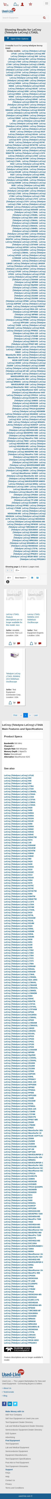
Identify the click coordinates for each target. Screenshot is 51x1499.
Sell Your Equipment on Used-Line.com (22, 1418)
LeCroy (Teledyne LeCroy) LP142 (19, 775)
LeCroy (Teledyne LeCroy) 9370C (19, 886)
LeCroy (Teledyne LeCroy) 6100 (24, 188)
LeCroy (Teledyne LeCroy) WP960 (19, 1087)
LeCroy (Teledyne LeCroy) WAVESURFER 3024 (25, 1155)
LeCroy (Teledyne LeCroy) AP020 (19, 1020)
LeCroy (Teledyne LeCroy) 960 (17, 859)
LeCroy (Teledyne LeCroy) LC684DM (20, 993)
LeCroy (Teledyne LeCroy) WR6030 (20, 1321)
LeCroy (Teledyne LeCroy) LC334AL (20, 1058)
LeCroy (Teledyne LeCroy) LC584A (19, 802)
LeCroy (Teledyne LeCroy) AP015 (19, 1036)
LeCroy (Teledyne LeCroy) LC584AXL (21, 1025)
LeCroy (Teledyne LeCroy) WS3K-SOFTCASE (24, 1136)
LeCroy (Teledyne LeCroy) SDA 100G (20, 980)
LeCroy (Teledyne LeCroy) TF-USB (19, 1281)
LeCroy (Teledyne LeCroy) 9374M (19, 907)
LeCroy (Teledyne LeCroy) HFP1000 (20, 1095)
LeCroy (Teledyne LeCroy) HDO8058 (29, 411)
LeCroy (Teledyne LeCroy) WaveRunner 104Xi (24, 1270)
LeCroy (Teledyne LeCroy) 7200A (23, 468)
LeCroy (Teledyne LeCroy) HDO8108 (20, 1181)
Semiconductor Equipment (16, 1451)
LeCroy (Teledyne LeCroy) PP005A (22, 331)
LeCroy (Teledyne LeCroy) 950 (31, 54)
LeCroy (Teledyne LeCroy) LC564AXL (21, 988)
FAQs (7, 1473)
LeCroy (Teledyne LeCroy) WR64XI (19, 1319)
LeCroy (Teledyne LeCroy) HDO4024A (28, 519)
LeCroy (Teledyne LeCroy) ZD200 (19, 1122)
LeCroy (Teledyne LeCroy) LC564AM (20, 985)
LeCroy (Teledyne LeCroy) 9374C (30, 142)
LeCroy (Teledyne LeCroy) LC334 (19, 797)
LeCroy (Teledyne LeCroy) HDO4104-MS (22, 1211)
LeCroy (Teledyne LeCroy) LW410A (20, 1335)
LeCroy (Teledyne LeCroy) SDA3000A (21, 1313)
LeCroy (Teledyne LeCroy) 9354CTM (20, 837)
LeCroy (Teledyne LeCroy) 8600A (19, 1251)
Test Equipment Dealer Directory (19, 1422)
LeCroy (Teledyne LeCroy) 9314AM (19, 1101)
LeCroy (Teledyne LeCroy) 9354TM (19, 1001)
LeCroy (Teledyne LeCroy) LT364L (19, 974)
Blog (4, 1396)
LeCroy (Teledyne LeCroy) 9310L (30, 328)
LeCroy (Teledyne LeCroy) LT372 (23, 199)
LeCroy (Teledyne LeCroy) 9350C (19, 829)
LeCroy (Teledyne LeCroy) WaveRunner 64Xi (24, 1171)
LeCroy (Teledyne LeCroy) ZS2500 (19, 1141)
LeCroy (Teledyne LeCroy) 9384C (19, 856)
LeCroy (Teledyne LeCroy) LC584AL (20, 1017)
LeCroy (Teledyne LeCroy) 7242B (19, 1098)
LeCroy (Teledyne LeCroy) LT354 (30, 196)
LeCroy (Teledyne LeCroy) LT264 (19, 953)
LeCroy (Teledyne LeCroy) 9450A (19, 813)
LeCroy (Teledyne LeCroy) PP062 (19, 1286)
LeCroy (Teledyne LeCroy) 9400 (18, 1200)
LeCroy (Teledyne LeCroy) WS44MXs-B (21, 1327)
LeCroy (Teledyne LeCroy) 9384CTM (20, 899)
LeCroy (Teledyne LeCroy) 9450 (18, 810)
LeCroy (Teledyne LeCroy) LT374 (19, 961)
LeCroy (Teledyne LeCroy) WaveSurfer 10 (22, 1133)
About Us (6, 1388)
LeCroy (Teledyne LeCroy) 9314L (19, 921)
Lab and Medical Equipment (17, 1447)
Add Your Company (13, 1415)
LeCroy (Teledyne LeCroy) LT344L (19, 910)
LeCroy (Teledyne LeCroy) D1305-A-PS (21, 1300)
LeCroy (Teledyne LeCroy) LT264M (19, 1111)
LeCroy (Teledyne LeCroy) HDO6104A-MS (22, 1294)
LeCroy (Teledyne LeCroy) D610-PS (20, 1238)
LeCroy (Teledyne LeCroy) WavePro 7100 (22, 1235)
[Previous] (21, 715)
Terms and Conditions (14, 1488)
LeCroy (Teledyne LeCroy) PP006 (19, 1093)
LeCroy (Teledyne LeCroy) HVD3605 (20, 1184)
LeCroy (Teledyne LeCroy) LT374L (19, 1332)
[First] (15, 715)
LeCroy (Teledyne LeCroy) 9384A (19, 853)
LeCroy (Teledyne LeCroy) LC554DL (20, 977)
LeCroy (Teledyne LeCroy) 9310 (18, 869)
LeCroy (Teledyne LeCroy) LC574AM (20, 1009)
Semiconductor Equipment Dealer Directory (23, 1430)
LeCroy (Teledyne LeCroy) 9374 (18, 840)
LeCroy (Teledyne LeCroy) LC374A (19, 800)
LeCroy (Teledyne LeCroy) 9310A (30, 86)
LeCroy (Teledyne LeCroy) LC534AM (20, 1050)
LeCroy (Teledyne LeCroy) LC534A (22, 67)
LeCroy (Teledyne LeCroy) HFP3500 (20, 1085)
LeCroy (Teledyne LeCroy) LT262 (19, 950)
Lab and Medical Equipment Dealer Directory (24, 1426)
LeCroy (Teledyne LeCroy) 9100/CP (22, 425)
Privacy (8, 1484)
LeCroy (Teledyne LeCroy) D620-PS (20, 1117)
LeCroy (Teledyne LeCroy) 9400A (19, 816)
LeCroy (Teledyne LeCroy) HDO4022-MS (22, 1241)
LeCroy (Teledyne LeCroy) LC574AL (22, 242)
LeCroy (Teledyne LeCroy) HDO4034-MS (22, 1227)
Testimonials (8, 1392)
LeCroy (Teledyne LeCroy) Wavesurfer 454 (23, 1157)
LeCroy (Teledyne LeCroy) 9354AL (29, 207)
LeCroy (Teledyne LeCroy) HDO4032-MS (22, 1259)
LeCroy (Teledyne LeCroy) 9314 (31, 132)
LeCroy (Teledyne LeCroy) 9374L (30, 164)
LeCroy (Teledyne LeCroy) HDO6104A (21, 1278)
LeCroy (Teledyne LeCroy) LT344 (19, 789)
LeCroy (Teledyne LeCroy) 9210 (18, 1198)
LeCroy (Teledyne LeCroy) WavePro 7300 (22, 1219)
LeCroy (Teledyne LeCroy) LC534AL (20, 1060)
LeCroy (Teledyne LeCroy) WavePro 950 (22, 1273)
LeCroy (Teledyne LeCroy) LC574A (29, 239)
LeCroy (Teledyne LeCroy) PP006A (19, 1090)
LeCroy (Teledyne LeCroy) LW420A (29, 263)
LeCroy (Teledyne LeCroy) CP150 (30, 274)
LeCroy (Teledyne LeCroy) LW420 (19, 1028)
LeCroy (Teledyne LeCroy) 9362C (19, 1128)
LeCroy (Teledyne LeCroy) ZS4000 (29, 366)
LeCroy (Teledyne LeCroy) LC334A (29, 75)
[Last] (35, 715)
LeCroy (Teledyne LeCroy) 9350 (18, 824)
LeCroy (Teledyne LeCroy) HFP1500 (20, 1208)
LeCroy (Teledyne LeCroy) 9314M (19, 923)
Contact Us (10, 1480)
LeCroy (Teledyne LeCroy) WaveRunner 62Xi (24, 1168)
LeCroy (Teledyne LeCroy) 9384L (19, 1077)
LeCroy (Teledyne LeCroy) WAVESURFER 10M (25, 1163)
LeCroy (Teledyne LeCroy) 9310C (19, 872)
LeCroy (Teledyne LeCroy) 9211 (18, 1195)
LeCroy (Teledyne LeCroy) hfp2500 (19, 1055)
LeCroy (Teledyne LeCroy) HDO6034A (21, 1329)
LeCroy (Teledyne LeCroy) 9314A (23, 134)
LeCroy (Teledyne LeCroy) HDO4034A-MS (26, 522)
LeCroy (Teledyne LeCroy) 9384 (18, 894)
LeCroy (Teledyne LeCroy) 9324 (18, 926)
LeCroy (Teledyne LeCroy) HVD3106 (22, 368)
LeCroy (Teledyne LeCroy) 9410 (18, 912)
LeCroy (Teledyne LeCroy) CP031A (22, 395)
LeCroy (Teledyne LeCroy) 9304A (19, 867)
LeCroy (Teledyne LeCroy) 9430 (24, 124)
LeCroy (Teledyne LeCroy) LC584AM (20, 1023)
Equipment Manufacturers (16, 1455)
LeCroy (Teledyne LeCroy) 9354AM (22, 210)
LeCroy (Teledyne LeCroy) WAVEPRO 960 (22, 1233)
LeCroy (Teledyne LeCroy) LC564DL (29, 64)
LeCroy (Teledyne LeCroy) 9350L (30, 175)
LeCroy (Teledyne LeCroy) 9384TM (19, 896)
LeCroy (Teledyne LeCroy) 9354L (19, 934)
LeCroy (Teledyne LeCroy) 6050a (23, 484)
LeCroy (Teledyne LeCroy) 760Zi (18, 1222)
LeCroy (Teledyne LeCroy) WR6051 (20, 1160)
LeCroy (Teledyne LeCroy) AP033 (23, 277)
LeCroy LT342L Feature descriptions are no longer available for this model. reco (14, 619)
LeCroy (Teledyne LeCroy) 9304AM (19, 845)
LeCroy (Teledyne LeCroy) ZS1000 (19, 1066)
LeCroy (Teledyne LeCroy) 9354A (30, 97)
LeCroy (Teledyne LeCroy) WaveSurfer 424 (23, 1257)
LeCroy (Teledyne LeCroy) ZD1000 (19, 1063)
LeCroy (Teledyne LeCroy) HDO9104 (20, 1297)
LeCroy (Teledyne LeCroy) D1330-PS (20, 1176)
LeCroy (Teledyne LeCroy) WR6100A (20, 1324)
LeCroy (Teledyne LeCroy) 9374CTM (21, 145)
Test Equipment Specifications (18, 1459)
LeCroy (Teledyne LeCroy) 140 (17, 843)
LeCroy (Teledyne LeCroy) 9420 (24, 78)
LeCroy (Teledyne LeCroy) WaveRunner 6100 (24, 1230)
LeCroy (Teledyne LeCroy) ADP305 (19, 1074)
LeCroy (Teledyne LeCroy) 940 (24, 56)
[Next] (30, 715)
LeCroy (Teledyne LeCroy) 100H (18, 1267)
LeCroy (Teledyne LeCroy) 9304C (19, 999)
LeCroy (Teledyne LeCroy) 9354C (23, 99)
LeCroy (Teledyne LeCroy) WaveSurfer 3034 (23, 1130)
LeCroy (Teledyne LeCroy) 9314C (23, 89)
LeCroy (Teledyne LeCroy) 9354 (18, 880)
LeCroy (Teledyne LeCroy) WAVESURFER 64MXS (26, 1262)
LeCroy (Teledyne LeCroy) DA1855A (20, 1015)
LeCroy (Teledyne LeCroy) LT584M (19, 1125)
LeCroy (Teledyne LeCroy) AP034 (19, 1012)
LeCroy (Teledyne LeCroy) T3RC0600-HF (22, 1311)
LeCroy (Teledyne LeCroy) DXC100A (20, 1243)
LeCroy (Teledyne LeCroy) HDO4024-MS (22, 1224)
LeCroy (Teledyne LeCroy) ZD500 (19, 1138)
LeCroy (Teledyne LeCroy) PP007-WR (21, 1120)
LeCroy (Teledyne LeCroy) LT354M (19, 1289)
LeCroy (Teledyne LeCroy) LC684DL (20, 990)
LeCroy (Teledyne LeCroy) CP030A (19, 1276)
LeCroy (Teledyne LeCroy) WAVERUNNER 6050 (25, 1246)
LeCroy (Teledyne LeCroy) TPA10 (19, 1292)
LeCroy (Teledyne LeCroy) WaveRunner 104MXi (25, 1254)
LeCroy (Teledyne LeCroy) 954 (17, 783)
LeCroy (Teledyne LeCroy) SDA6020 (22, 414)
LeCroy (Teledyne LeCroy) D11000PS (20, 1284)
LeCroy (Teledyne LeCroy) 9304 (18, 996)
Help (7, 1476)
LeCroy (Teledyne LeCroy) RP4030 (22, 524)
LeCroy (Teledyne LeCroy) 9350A (19, 826)
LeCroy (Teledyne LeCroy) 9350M (23, 177)
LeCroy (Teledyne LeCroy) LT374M (19, 1114)
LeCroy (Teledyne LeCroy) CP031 (19, 1042)
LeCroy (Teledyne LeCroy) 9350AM (19, 966)
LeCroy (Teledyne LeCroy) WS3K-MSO (21, 1340)
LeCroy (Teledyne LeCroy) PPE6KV (29, 306)
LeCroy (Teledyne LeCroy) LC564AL (20, 982)
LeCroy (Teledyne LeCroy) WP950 (19, 1052)
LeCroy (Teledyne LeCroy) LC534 (23, 156)
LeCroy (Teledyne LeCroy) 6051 (31, 185)
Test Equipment (12, 1444)
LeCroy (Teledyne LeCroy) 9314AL (22, 266)
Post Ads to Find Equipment (17, 1462)
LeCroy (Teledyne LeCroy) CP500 (19, 1071)
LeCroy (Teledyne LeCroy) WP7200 (19, 1152)
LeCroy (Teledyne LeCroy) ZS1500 (19, 1068)
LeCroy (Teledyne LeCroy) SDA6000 (20, 1316)
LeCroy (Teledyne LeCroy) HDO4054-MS (22, 1216)
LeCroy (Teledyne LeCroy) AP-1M (19, 1149)
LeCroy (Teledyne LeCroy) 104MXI (19, 1179)
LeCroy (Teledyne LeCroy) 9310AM (22, 167)
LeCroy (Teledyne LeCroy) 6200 (18, 947)
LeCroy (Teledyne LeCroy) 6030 (18, 939)
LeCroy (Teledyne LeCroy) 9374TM (22, 113)
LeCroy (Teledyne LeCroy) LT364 (19, 786)
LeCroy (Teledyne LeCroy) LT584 (19, 964)
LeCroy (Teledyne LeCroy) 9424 (31, 121)
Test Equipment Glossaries (16, 1466)
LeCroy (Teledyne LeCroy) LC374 (30, 153)
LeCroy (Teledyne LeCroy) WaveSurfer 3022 (23, 1165)
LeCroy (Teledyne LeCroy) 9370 (18, 883)
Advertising (10, 1437)
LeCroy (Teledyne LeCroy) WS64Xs (29, 422)
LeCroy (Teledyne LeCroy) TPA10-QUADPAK (24, 1187)
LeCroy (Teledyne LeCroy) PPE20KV (20, 1343)
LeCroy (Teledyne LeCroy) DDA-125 (20, 1109)
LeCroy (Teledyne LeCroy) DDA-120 (22, 309)
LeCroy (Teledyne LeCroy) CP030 (19, 1039)
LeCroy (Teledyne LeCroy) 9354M (19, 937)
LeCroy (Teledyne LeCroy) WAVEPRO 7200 (23, 1214)
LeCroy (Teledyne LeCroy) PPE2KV (20, 1337)
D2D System (10, 1433)
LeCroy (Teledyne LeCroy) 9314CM (29, 110)
